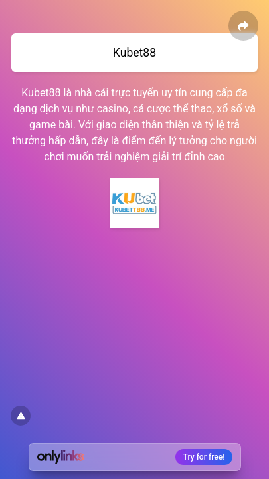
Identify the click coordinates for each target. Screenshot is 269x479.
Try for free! (204, 457)
